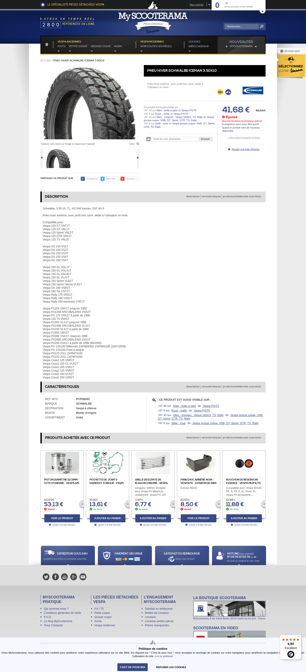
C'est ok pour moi (132, 667)
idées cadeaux (199, 46)
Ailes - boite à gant (166, 110)
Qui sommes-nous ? (56, 608)
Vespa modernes (104, 625)
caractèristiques (211, 196)
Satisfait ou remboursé (159, 608)
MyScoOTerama (241, 46)
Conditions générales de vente (62, 613)
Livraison (150, 617)
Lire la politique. (164, 656)
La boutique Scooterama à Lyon (229, 608)
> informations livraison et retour (243, 137)
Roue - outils (162, 113)
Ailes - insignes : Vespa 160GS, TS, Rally (179, 117)
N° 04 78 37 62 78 (238, 557)
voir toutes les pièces (156, 46)
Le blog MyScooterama (58, 621)
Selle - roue (161, 123)
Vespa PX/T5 (188, 110)
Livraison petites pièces (159, 621)
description (192, 196)
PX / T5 (99, 608)
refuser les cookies (171, 667)
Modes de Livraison (157, 613)
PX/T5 (61, 46)
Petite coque (78, 46)
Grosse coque (101, 46)
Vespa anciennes (69, 41)
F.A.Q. (47, 617)
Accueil (45, 60)
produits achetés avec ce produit (242, 196)
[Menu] (298, 638)
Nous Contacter (53, 625)
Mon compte (197, 4)
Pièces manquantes (157, 625)
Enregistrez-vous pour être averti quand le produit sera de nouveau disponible (241, 127)
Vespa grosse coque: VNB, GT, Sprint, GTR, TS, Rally (225, 423)
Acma (118, 46)
